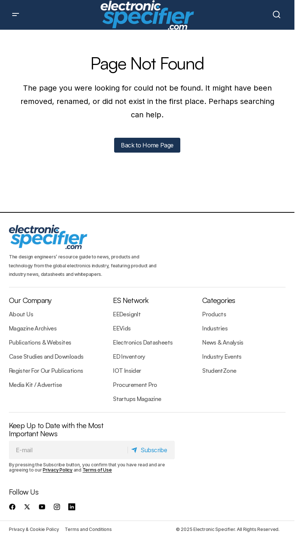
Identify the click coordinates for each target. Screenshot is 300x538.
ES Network (130, 300)
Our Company (30, 300)
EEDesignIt (127, 314)
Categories (218, 300)
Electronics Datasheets (142, 342)
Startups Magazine (137, 398)
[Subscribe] (151, 450)
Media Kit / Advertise (35, 384)
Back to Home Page (147, 145)
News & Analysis (222, 342)
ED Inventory (129, 356)
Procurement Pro (135, 384)
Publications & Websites (40, 342)
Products (214, 314)
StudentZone (219, 370)
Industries (215, 328)
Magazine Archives (33, 328)
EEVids (121, 328)
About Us (21, 314)
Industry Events (221, 356)
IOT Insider (127, 370)
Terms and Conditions (88, 529)
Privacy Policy (57, 470)
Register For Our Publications (46, 370)
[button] (16, 15)
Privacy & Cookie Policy (34, 529)
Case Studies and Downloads (46, 356)
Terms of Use (97, 470)
